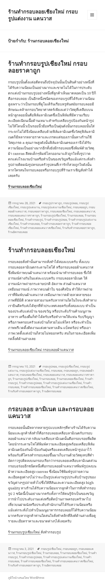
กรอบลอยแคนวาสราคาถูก (23, 215)
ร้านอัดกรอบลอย (18, 232)
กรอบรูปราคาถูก (52, 203)
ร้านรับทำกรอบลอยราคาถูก (78, 228)
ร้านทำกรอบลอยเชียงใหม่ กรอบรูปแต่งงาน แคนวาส (43, 15)
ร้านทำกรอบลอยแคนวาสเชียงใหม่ (40, 228)
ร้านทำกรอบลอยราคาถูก (55, 224)
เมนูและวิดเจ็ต (92, 15)
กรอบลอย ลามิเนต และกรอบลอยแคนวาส (51, 412)
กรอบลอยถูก (80, 207)
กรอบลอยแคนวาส (84, 211)
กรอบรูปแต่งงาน (30, 207)
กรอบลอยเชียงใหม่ (61, 211)
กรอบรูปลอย (70, 203)
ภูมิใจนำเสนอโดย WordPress (26, 578)
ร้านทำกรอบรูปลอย (55, 220)
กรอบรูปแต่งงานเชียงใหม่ (56, 207)
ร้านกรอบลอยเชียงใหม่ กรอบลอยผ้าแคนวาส (41, 349)
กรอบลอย (56, 371)
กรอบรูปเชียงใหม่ (68, 366)
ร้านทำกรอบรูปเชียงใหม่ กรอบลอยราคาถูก (47, 66)
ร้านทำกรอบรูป (34, 220)
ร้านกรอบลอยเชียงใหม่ (70, 379)
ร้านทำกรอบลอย (30, 224)
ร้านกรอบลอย (75, 215)
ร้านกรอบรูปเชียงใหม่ (53, 215)
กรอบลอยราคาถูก (38, 211)
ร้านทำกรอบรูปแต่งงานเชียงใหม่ (62, 383)
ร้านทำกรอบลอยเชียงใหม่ (41, 250)
